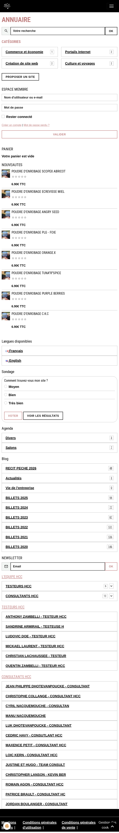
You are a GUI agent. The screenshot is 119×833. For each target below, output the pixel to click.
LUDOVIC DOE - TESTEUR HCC (31, 636)
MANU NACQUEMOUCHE (26, 716)
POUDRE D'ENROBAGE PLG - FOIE (34, 232)
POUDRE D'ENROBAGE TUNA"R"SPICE (36, 273)
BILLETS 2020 (60, 547)
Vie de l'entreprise (60, 488)
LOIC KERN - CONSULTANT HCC (32, 755)
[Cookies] (7, 826)
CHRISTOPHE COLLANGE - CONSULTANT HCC (43, 696)
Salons (60, 448)
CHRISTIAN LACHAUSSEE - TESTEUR (36, 656)
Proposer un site (20, 76)
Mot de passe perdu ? (37, 125)
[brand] (8, 6)
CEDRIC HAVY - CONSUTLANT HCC (34, 735)
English (13, 360)
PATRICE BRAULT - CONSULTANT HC (35, 794)
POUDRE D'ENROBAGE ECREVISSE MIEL (38, 192)
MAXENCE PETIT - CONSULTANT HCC (36, 745)
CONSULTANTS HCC (22, 596)
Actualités (60, 478)
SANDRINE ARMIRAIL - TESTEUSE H (35, 626)
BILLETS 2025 (60, 498)
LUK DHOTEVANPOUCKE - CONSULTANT (39, 725)
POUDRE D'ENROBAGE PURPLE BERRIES (38, 293)
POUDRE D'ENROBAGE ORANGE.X (34, 253)
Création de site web (22, 63)
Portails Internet (77, 52)
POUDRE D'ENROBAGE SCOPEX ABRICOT (39, 171)
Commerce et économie (24, 52)
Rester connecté (19, 117)
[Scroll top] (112, 826)
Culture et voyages (80, 63)
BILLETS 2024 (60, 507)
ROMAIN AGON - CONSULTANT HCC (35, 784)
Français (14, 351)
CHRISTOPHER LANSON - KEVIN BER (36, 774)
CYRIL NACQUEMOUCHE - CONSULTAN (37, 706)
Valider (59, 134)
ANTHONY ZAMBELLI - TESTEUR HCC (36, 616)
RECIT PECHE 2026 (60, 468)
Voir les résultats (43, 415)
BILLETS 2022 (60, 527)
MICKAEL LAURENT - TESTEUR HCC (35, 646)
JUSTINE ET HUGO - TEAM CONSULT (35, 765)
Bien (12, 395)
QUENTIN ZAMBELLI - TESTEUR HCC (35, 666)
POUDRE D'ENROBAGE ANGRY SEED (35, 212)
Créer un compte (12, 125)
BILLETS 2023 (60, 517)
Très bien (16, 403)
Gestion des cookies (107, 825)
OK (111, 31)
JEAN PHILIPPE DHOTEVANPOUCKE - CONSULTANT (48, 686)
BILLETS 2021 (60, 537)
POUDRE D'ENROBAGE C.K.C (30, 314)
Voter (13, 415)
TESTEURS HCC (19, 586)
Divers (60, 438)
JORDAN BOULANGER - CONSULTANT (37, 804)
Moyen (14, 387)
